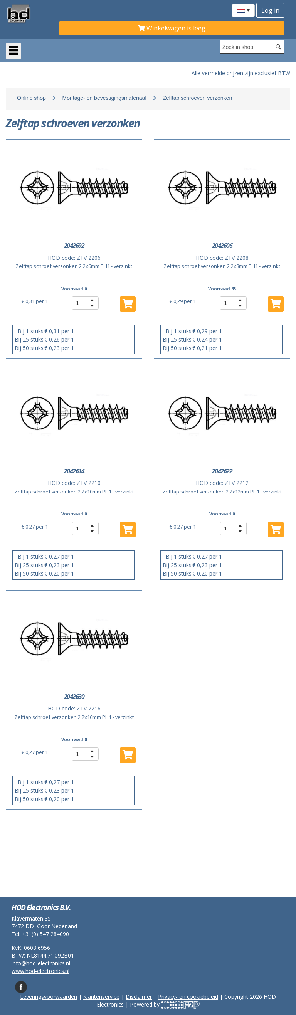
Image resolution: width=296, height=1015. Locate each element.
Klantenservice (101, 996)
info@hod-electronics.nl (41, 963)
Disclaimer (139, 996)
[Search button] (278, 47)
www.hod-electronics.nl (40, 971)
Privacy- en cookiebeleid (188, 996)
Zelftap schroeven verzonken (197, 98)
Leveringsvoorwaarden (48, 996)
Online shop (31, 98)
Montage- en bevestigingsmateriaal (104, 98)
